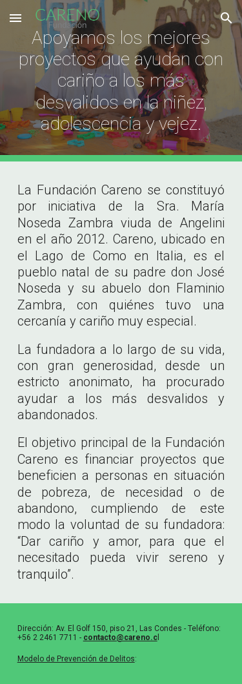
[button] (15, 18)
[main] (121, 80)
